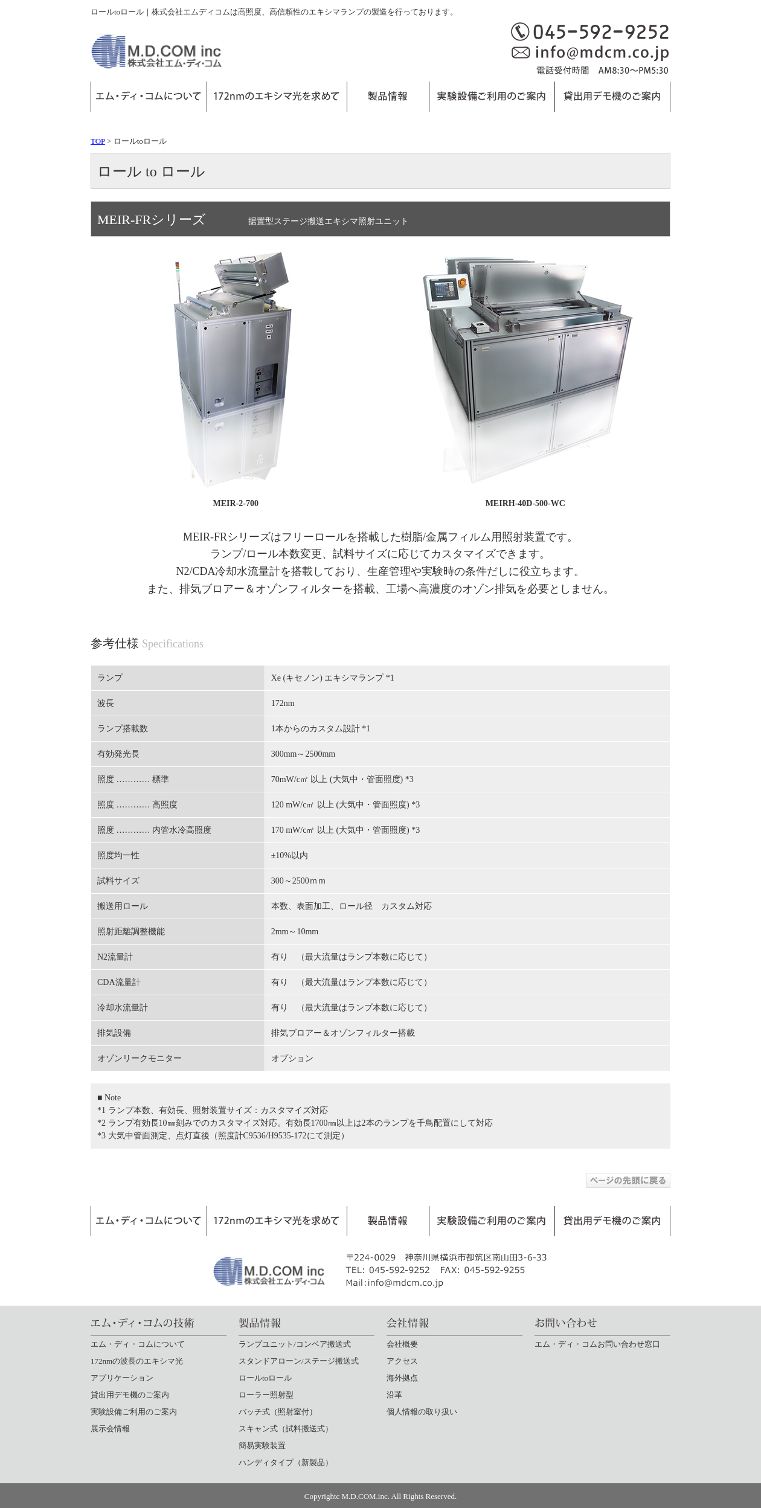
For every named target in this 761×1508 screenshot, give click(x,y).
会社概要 (402, 1344)
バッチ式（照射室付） (278, 1411)
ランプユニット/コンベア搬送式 (295, 1344)
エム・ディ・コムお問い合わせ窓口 (597, 1344)
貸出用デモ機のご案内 (130, 1394)
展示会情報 (110, 1428)
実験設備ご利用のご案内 (134, 1411)
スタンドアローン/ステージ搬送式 (299, 1360)
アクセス (402, 1360)
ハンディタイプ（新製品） (286, 1462)
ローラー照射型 (266, 1394)
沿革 (394, 1394)
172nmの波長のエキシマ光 (137, 1360)
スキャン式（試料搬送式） (286, 1428)
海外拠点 (402, 1377)
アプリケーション (122, 1377)
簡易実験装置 (262, 1445)
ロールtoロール (265, 1377)
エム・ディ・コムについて (138, 1344)
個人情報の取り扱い (422, 1411)
